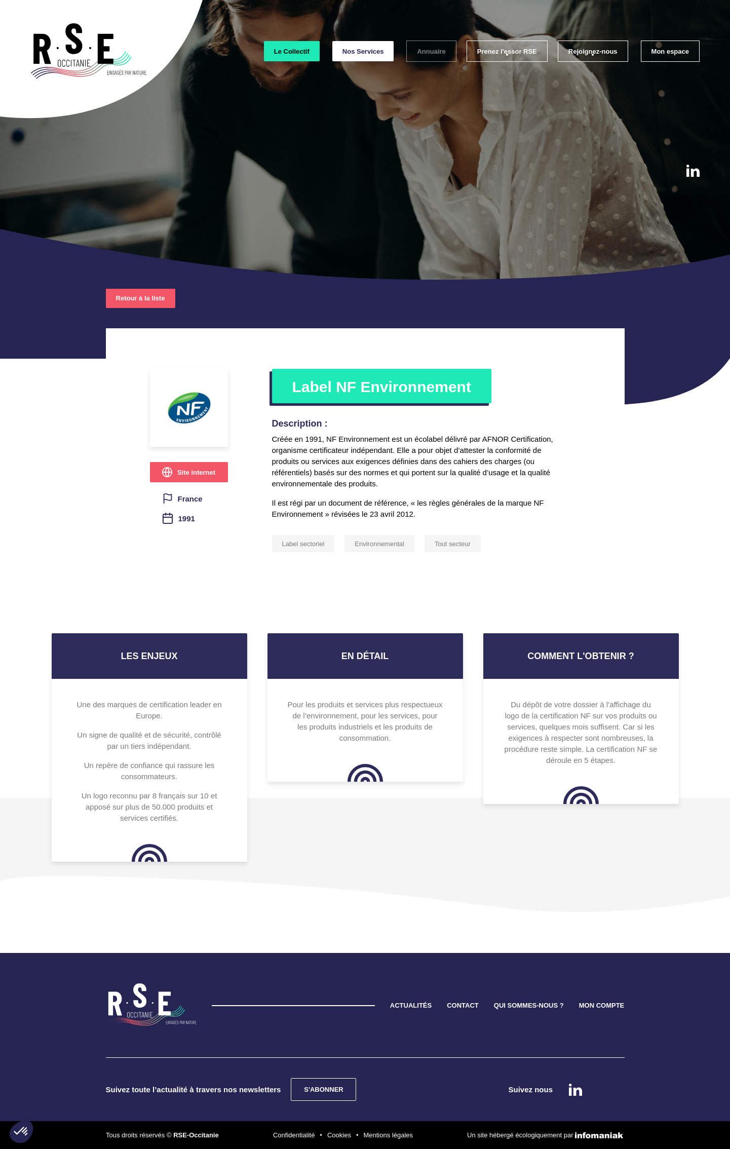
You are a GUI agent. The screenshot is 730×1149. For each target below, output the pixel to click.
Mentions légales (388, 1135)
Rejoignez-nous (593, 51)
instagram (692, 201)
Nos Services (363, 51)
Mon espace (670, 51)
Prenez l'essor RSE (507, 51)
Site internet (196, 472)
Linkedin (693, 171)
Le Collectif (292, 51)
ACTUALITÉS (411, 1005)
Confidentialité (294, 1135)
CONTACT (463, 1005)
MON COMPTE (602, 1005)
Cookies (339, 1135)
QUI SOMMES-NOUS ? (529, 1005)
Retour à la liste (140, 298)
